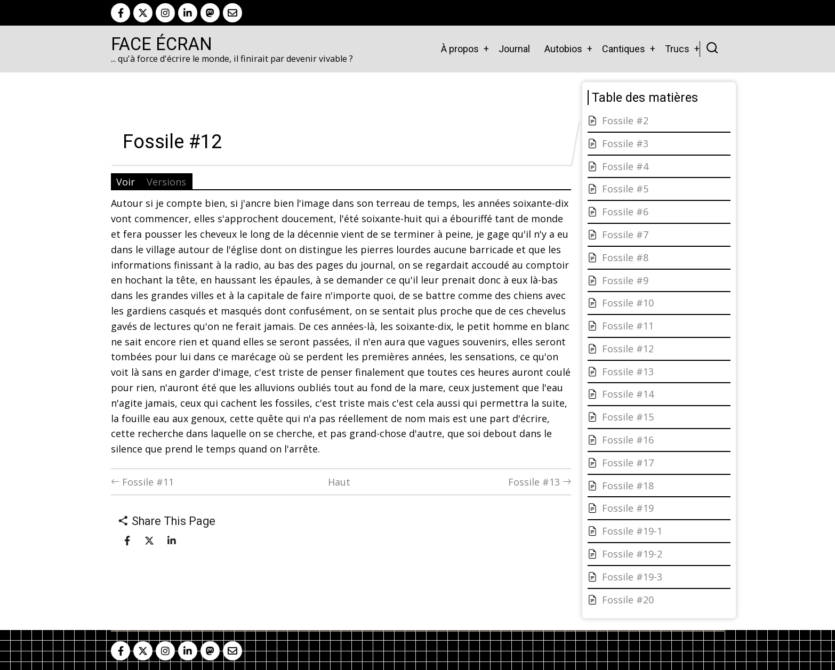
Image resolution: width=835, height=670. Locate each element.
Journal (514, 48)
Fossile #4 (625, 166)
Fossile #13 (539, 481)
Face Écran (161, 44)
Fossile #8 (625, 257)
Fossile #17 (628, 462)
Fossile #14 (628, 394)
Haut (339, 481)
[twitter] (142, 12)
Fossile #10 (628, 302)
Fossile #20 (628, 599)
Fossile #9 (625, 280)
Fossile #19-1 (632, 530)
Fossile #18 (628, 485)
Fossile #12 (628, 348)
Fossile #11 (142, 481)
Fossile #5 (625, 188)
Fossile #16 (628, 439)
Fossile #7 (625, 234)
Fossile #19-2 (632, 553)
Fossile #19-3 (632, 576)
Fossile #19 (628, 508)
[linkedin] (187, 12)
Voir (125, 181)
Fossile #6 (625, 211)
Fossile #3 (625, 143)
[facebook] (120, 12)
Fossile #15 (628, 416)
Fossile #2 (625, 120)
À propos (460, 48)
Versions (166, 181)
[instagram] (165, 12)
